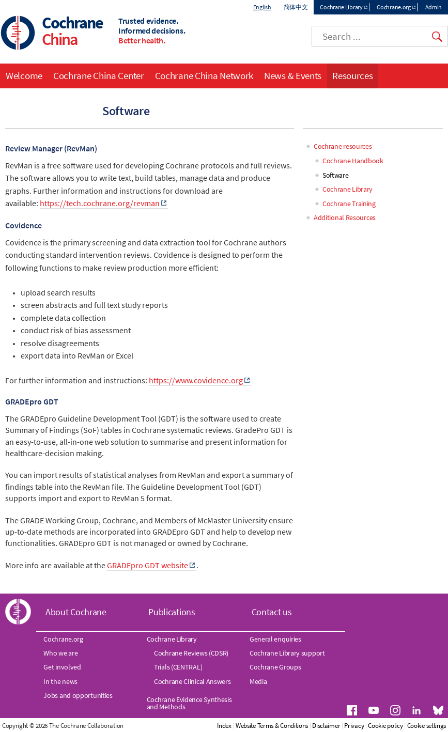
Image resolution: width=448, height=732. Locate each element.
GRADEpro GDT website (147, 565)
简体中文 (296, 7)
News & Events (292, 75)
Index (267, 725)
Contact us (272, 612)
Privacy (397, 725)
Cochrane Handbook (352, 161)
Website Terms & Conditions (315, 725)
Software (335, 175)
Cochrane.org (393, 7)
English (262, 7)
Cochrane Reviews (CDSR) (191, 653)
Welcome (24, 75)
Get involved (62, 667)
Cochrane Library (341, 7)
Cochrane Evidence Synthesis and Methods (189, 703)
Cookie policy (428, 725)
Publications (171, 612)
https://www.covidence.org (196, 381)
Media (258, 681)
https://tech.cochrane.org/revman (100, 203)
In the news (60, 681)
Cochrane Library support (287, 653)
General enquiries (275, 639)
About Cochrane (75, 612)
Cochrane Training (349, 203)
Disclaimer (369, 725)
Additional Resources (345, 218)
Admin (433, 7)
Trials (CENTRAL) (178, 667)
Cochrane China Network (204, 75)
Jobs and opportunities (77, 695)
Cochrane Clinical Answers (192, 681)
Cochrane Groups (275, 667)
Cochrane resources (343, 146)
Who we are (60, 653)
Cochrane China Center (98, 75)
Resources (352, 75)
